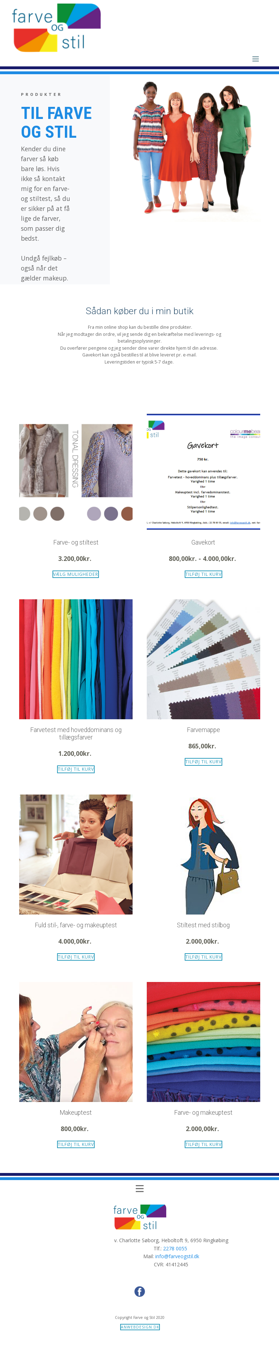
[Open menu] (255, 59)
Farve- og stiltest (76, 542)
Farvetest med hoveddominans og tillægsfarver (76, 733)
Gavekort (203, 542)
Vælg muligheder (75, 574)
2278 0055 (175, 1248)
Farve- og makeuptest (203, 1112)
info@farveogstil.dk (177, 1256)
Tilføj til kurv (203, 574)
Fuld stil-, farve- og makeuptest (76, 925)
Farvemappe (203, 729)
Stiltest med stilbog (203, 925)
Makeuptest (76, 1112)
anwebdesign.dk (140, 1327)
